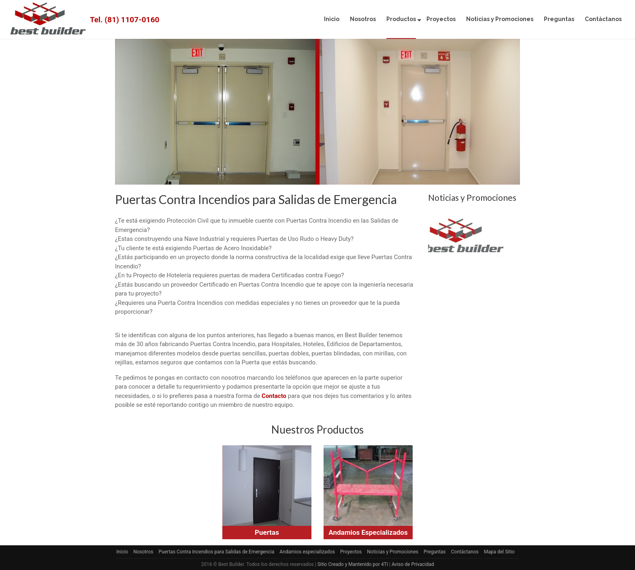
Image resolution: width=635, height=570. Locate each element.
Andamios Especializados (367, 532)
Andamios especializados (307, 552)
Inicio (331, 19)
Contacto (274, 396)
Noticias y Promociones (499, 19)
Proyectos (441, 19)
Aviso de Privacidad (413, 564)
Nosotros (363, 19)
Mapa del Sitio (499, 552)
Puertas (267, 532)
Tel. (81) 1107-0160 (125, 19)
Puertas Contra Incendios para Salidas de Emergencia (217, 552)
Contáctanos (603, 19)
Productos (401, 19)
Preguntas (559, 19)
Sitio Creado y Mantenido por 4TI (353, 564)
